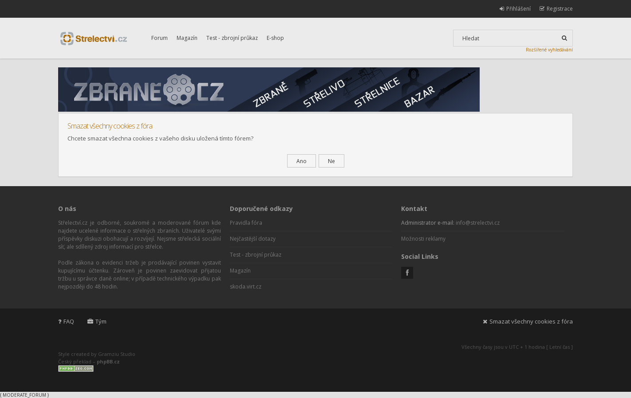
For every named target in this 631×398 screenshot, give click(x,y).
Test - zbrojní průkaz (232, 38)
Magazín (187, 38)
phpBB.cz (108, 361)
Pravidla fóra (246, 222)
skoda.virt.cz (245, 286)
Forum (159, 38)
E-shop (275, 38)
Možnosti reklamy (423, 238)
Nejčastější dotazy (253, 238)
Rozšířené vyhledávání (549, 50)
